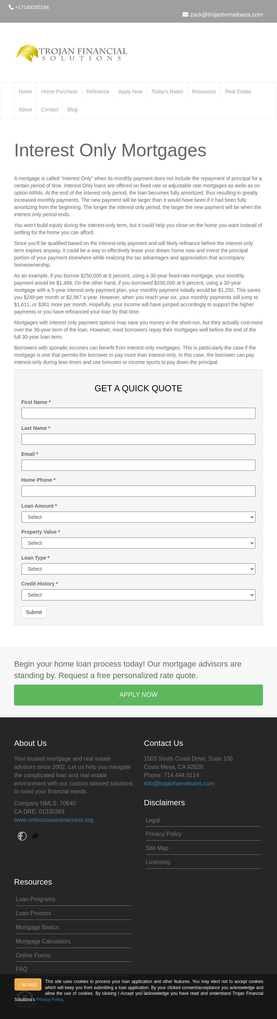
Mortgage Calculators (43, 941)
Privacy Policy (164, 834)
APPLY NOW (138, 694)
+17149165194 (29, 7)
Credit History (39, 584)
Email (29, 454)
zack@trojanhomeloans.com (223, 15)
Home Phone (38, 480)
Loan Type (35, 558)
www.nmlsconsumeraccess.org (53, 820)
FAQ (21, 969)
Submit (34, 612)
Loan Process (33, 913)
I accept (28, 984)
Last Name (35, 428)
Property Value (40, 532)
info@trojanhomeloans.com (179, 783)
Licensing (158, 862)
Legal (153, 820)
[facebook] (22, 837)
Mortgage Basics (37, 927)
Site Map (157, 848)
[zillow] (35, 837)
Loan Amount (39, 506)
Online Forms (33, 955)
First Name (36, 402)
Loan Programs (35, 899)
